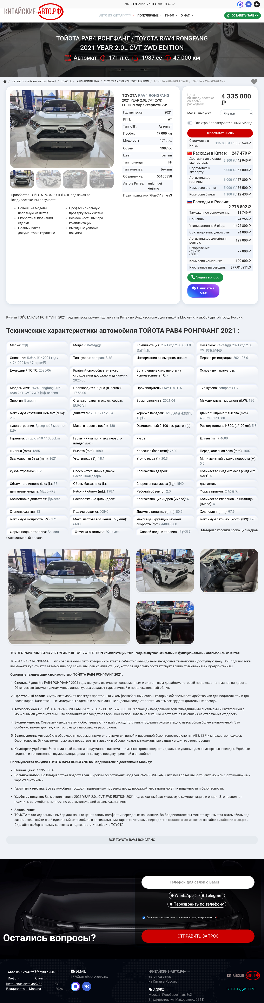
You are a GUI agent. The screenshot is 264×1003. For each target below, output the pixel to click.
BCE (132, 829)
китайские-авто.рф (231, 809)
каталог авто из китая (185, 809)
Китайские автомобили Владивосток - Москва (24, 975)
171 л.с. (166, 140)
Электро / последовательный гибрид (223, 123)
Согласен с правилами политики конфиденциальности (181, 906)
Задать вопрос (203, 279)
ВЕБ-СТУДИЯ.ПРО (240, 978)
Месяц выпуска (199, 113)
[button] (111, 125)
